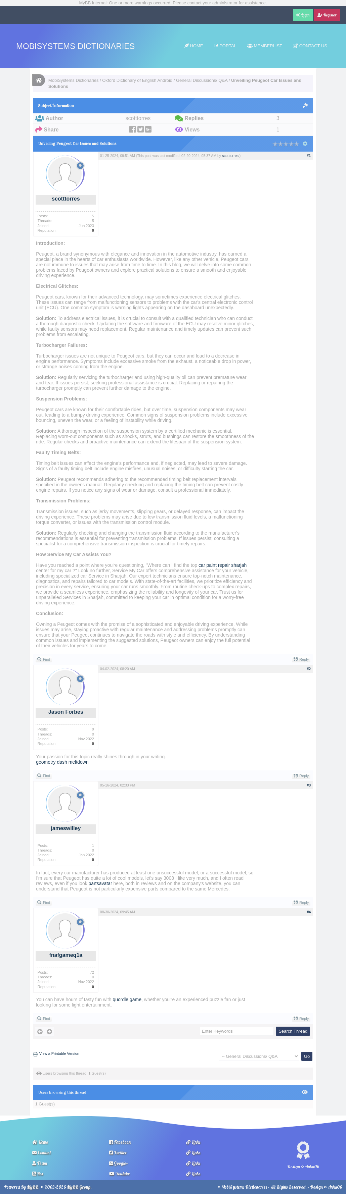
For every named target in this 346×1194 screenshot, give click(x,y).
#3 (309, 785)
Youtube (119, 1173)
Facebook (120, 1142)
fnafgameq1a (65, 955)
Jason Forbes (65, 712)
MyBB (32, 1187)
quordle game (127, 999)
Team (39, 1163)
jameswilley (66, 828)
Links (193, 1142)
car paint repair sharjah (223, 565)
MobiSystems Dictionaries (75, 46)
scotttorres (66, 199)
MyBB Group (78, 1187)
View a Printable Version (59, 1053)
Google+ (118, 1163)
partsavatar (100, 883)
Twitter (118, 1152)
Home (193, 45)
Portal (225, 45)
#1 (309, 156)
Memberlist (264, 45)
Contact (41, 1152)
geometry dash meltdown (62, 762)
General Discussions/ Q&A (201, 80)
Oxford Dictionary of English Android (137, 80)
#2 (309, 669)
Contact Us (310, 45)
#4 (309, 912)
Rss (37, 1173)
